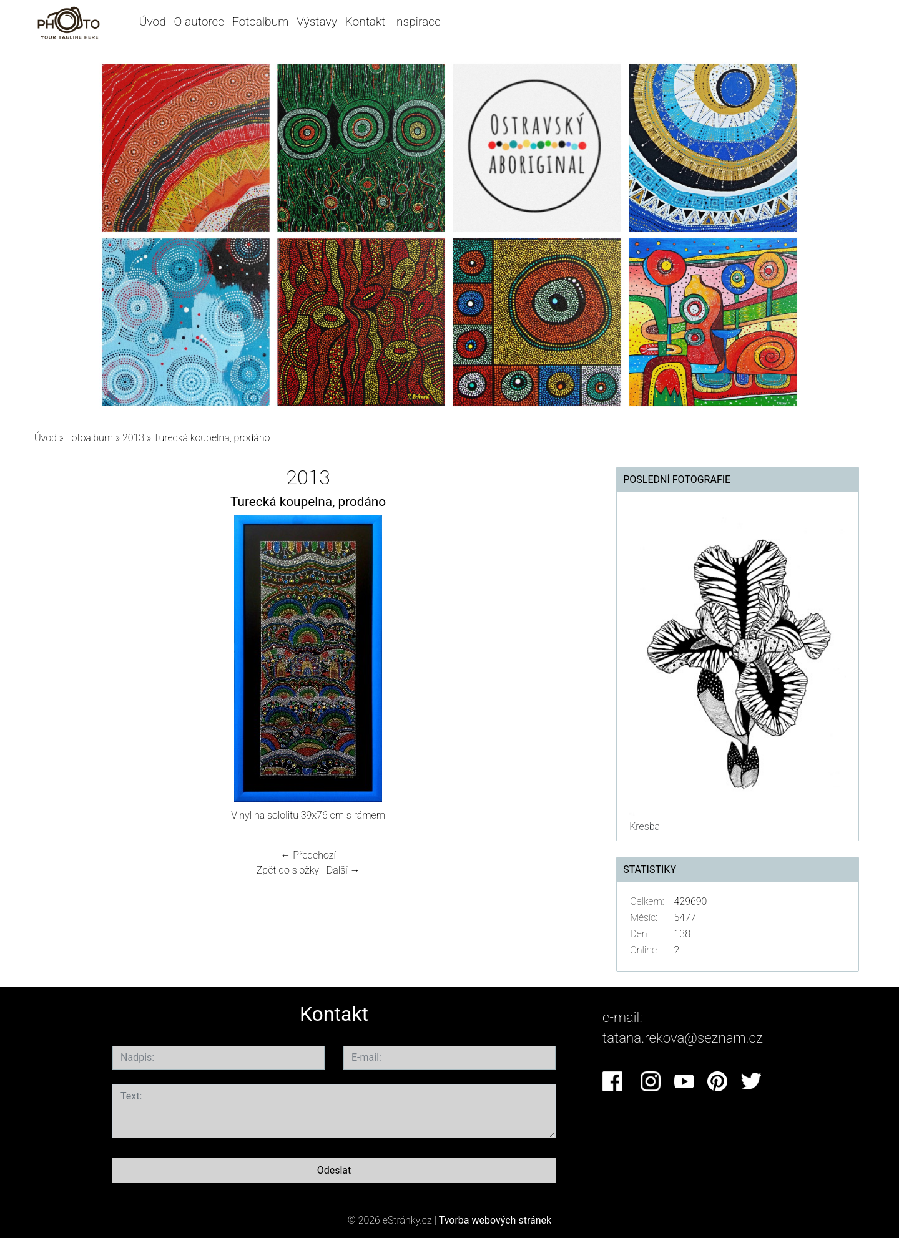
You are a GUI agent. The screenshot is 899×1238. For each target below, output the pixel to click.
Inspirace (417, 21)
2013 (133, 438)
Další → (343, 870)
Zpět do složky (288, 870)
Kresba (644, 826)
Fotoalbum (260, 21)
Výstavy (317, 21)
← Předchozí (307, 855)
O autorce (199, 21)
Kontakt (365, 21)
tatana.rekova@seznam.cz (682, 1038)
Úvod (152, 21)
